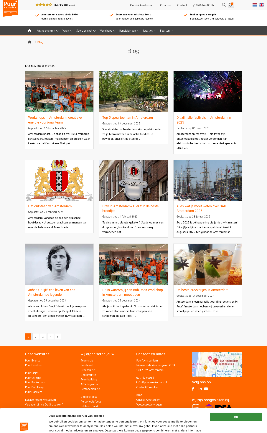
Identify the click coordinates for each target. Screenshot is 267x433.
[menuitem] (29, 30)
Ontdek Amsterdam (142, 5)
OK (236, 392)
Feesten (165, 30)
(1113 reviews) (69, 5)
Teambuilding (89, 379)
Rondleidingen (127, 30)
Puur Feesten (33, 365)
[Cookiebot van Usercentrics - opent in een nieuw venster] (24, 426)
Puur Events (32, 360)
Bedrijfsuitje (88, 375)
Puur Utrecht (33, 378)
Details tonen (200, 425)
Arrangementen (46, 30)
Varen (65, 30)
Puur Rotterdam (35, 382)
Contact (182, 5)
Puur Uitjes (32, 373)
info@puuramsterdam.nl (151, 382)
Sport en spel (84, 30)
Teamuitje (87, 360)
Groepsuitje (88, 370)
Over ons (165, 5)
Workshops (106, 30)
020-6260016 (203, 5)
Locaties (148, 30)
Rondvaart (87, 365)
